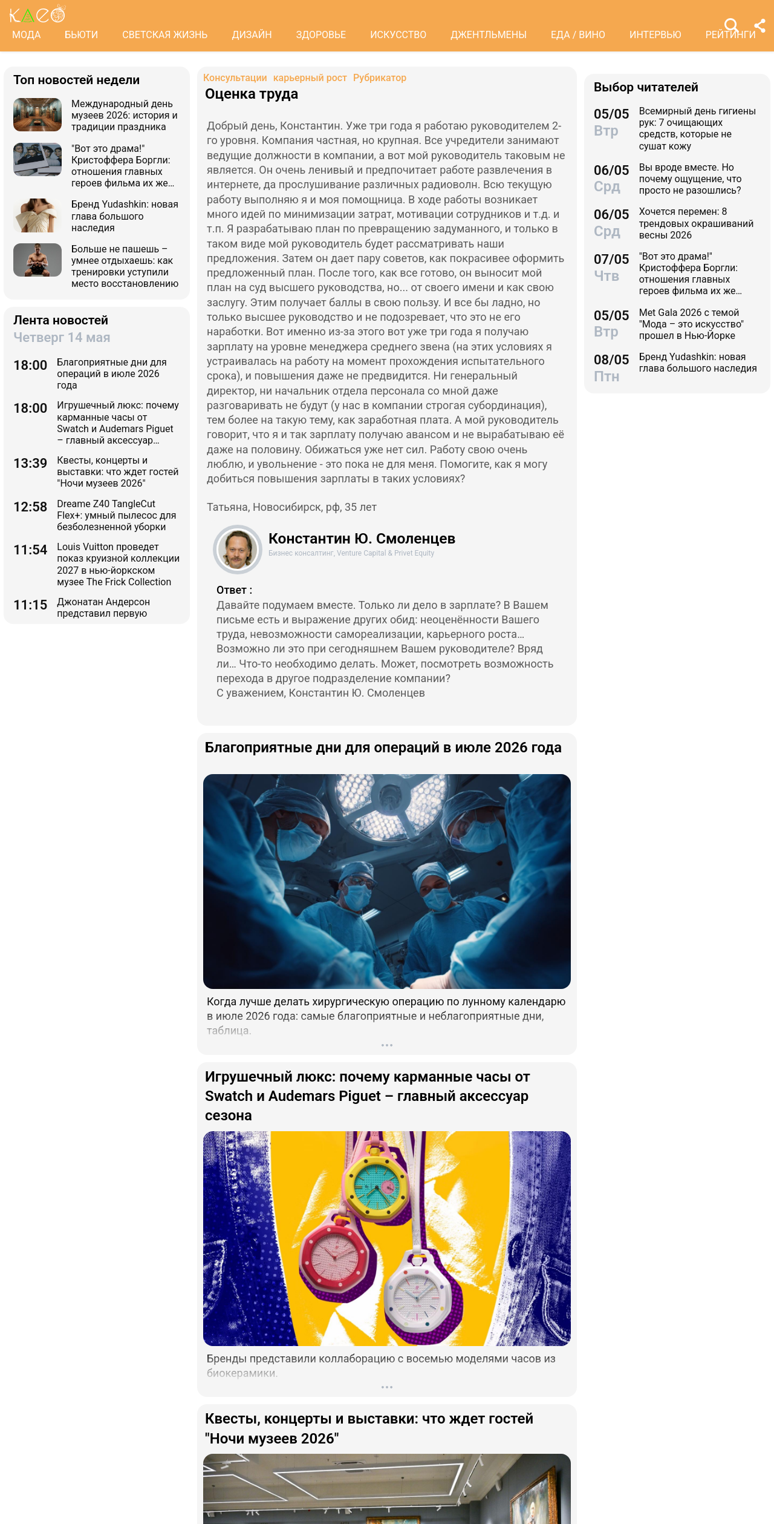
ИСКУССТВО (398, 35)
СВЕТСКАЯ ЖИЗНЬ (164, 35)
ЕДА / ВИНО (578, 35)
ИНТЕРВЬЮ (655, 35)
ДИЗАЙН (252, 35)
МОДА (26, 35)
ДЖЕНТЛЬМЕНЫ (488, 35)
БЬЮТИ (81, 35)
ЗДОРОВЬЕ (321, 35)
